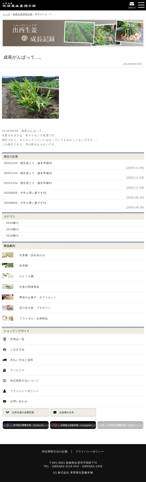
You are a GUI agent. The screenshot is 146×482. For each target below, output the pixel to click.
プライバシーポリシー (24, 391)
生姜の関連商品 (29, 286)
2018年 (11, 235)
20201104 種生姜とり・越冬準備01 (28, 182)
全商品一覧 (17, 339)
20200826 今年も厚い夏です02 (25, 192)
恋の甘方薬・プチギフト (35, 308)
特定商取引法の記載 (55, 451)
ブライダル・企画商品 (33, 318)
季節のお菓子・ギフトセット (37, 297)
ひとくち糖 (26, 276)
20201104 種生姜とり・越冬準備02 (28, 173)
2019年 (11, 229)
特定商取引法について (24, 380)
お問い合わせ (18, 401)
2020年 (11, 222)
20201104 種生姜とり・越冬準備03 (28, 163)
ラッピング (17, 370)
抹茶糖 (23, 265)
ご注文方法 (17, 349)
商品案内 (9, 245)
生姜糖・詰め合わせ (32, 255)
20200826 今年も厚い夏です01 (25, 202)
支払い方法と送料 (21, 359)
